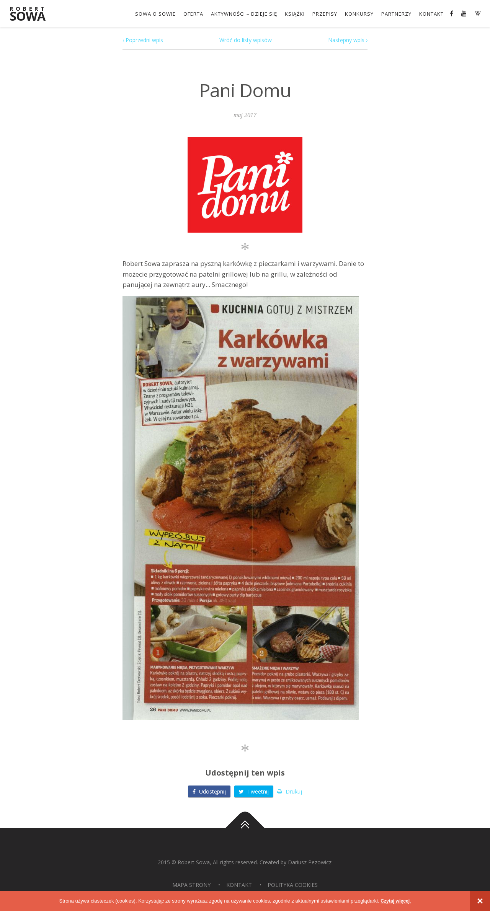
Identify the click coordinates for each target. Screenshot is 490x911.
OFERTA (193, 13)
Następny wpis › (348, 40)
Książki (295, 13)
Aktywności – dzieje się (244, 13)
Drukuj (289, 791)
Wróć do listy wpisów (245, 40)
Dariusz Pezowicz (310, 861)
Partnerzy (396, 13)
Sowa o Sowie (155, 13)
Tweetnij (254, 791)
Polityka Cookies (293, 884)
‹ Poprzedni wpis (142, 40)
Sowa (33, 14)
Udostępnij (209, 791)
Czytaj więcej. (396, 901)
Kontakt (431, 13)
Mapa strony (191, 884)
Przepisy (324, 13)
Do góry (245, 827)
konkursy (359, 13)
